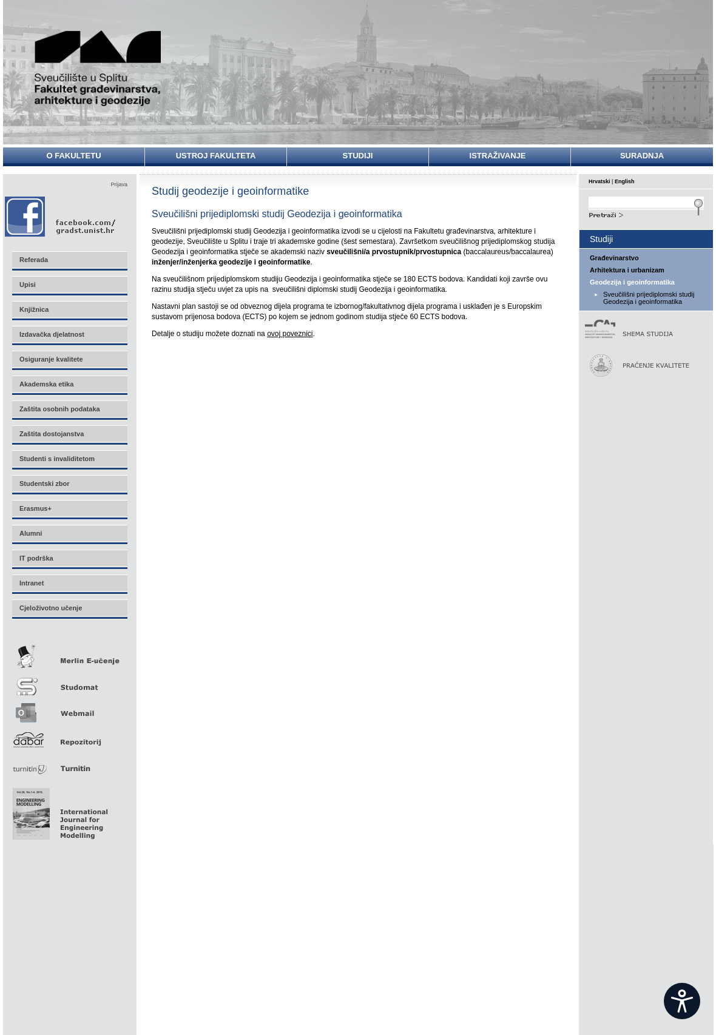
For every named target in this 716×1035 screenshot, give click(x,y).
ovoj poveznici (289, 333)
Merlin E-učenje (69, 654)
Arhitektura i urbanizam (627, 270)
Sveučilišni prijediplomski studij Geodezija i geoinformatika (648, 298)
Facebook (61, 216)
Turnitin (69, 763)
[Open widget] (682, 1001)
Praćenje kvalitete (640, 366)
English (625, 181)
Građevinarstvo (614, 257)
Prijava (118, 184)
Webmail (69, 709)
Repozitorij (69, 736)
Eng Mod (58, 810)
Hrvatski (599, 181)
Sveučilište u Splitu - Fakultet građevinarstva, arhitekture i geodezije (98, 68)
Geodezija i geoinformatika (632, 282)
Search (646, 213)
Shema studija (640, 329)
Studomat (69, 681)
